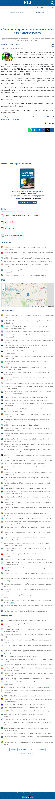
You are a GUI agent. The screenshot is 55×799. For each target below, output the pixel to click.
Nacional (13, 749)
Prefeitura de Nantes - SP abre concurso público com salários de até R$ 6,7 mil (28, 574)
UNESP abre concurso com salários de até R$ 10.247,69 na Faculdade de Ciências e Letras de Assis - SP (28, 544)
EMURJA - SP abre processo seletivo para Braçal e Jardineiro (24, 464)
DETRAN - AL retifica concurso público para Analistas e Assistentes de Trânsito (27, 724)
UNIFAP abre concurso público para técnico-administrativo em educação (25, 715)
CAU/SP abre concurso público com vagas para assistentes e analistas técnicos (28, 596)
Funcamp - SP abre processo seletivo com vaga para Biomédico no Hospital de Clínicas (26, 421)
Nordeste (31, 753)
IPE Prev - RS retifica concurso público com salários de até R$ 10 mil (27, 696)
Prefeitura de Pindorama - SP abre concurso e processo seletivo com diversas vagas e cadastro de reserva (27, 523)
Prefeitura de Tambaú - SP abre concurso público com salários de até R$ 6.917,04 (29, 341)
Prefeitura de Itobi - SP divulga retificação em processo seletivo (25, 559)
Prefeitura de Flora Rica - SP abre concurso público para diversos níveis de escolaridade (28, 352)
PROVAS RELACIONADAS (13, 235)
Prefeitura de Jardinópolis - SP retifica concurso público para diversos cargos (28, 585)
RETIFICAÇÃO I (10, 222)
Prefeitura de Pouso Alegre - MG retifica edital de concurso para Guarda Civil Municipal (28, 674)
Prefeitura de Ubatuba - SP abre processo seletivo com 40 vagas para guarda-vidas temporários (27, 493)
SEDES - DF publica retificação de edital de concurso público (24, 708)
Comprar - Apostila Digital (27, 202)
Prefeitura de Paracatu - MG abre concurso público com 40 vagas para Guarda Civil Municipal (28, 669)
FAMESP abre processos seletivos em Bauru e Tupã (21, 425)
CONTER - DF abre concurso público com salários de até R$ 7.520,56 (27, 711)
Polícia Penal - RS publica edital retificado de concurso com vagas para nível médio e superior (28, 700)
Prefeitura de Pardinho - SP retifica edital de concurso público (25, 275)
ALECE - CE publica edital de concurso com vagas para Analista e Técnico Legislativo (26, 729)
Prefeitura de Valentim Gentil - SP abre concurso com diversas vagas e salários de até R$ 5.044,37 (28, 410)
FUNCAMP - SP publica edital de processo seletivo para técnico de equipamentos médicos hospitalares (26, 347)
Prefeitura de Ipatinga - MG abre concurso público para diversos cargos (28, 665)
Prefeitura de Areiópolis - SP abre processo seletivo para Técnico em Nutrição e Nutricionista (27, 429)
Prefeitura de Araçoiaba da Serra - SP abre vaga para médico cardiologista (25, 248)
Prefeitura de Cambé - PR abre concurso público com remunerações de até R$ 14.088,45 (28, 692)
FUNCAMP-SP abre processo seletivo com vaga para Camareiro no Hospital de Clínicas (26, 479)
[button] (3, 3)
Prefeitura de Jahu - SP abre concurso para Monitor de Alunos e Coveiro (28, 383)
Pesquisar (40, 12)
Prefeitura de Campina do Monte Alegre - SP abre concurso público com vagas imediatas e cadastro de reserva (28, 254)
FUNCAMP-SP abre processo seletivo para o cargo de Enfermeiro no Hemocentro (27, 373)
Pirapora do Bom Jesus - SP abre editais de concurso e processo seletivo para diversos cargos (28, 563)
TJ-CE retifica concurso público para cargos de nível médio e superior (27, 733)
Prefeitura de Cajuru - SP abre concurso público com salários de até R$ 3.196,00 (28, 435)
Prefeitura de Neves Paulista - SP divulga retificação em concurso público (26, 514)
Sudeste (22, 750)
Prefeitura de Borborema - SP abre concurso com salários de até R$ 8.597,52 (27, 533)
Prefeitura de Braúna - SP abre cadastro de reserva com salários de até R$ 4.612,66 (28, 415)
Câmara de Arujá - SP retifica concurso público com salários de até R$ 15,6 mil (27, 590)
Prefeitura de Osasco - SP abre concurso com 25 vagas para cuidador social (27, 484)
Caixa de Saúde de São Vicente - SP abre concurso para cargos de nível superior (28, 569)
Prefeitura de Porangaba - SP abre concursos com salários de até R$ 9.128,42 (27, 265)
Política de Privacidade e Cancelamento (27, 792)
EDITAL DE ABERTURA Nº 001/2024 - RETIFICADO (21, 215)
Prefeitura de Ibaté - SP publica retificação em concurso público (26, 611)
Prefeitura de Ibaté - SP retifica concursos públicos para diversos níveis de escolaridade (28, 528)
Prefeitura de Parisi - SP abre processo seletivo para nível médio (26, 400)
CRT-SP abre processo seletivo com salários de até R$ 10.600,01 (25, 488)
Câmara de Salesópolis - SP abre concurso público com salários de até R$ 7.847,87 (28, 379)
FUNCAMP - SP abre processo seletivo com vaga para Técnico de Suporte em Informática (29, 404)
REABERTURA (9, 229)
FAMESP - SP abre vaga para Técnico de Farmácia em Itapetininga (26, 258)
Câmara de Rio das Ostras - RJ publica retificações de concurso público (28, 652)
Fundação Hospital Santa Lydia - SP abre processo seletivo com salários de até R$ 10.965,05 (28, 387)
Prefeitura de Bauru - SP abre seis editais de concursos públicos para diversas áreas (27, 549)
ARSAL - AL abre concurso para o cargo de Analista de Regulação (26, 719)
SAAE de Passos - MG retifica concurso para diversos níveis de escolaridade (25, 683)
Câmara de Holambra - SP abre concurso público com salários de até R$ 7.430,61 (28, 509)
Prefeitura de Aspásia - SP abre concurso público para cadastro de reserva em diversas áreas (26, 440)
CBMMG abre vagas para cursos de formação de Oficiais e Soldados (27, 679)
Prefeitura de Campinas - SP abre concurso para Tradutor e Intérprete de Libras (28, 607)
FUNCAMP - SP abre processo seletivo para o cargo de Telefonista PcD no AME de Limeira (29, 322)
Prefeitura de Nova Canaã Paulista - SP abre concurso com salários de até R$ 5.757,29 (28, 473)
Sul (30, 750)
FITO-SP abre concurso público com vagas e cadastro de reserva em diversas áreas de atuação (27, 451)
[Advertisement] (27, 20)
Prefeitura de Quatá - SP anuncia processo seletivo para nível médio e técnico (27, 468)
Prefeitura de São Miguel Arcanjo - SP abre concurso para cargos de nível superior (27, 271)
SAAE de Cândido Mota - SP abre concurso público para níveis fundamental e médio (25, 539)
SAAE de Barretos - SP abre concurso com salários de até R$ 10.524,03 (28, 518)
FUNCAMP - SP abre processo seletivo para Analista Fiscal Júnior (26, 397)
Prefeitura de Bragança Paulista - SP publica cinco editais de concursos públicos (28, 555)
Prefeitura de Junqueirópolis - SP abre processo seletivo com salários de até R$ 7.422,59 (28, 357)
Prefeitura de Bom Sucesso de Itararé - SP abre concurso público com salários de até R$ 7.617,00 (27, 393)
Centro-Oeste (40, 750)
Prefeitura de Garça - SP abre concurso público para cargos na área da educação (28, 498)
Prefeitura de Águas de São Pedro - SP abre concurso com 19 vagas (27, 332)
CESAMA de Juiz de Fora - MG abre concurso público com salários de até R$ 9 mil (28, 660)
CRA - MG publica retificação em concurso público (21, 656)
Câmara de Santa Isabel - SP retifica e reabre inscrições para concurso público (28, 601)
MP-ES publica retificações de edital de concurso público (27, 687)
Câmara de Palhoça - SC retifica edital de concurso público (24, 704)
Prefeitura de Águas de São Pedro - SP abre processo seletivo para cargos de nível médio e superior (26, 327)
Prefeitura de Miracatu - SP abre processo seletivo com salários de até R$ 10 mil (29, 316)
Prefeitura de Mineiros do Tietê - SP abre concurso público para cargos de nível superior (28, 336)
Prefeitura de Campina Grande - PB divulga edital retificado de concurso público (28, 738)
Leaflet (34, 306)
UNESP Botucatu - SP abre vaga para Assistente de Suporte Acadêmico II (28, 261)
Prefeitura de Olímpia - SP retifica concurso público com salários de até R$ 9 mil (28, 580)
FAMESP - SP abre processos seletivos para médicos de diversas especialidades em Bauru (25, 368)
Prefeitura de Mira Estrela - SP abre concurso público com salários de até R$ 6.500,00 (27, 503)
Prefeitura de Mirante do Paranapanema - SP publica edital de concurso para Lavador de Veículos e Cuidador (28, 445)
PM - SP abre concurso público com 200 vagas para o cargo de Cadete (28, 460)
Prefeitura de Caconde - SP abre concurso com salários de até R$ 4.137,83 (26, 363)
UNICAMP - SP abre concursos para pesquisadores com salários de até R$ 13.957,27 (28, 456)
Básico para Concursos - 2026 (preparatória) (27, 192)
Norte (22, 753)
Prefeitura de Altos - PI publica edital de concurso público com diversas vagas (28, 743)
